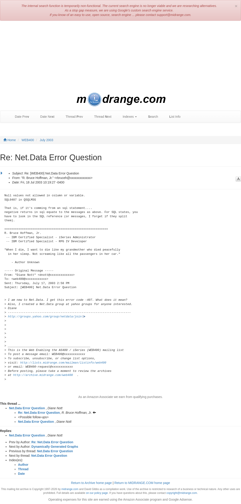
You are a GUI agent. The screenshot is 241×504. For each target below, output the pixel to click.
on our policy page (97, 493)
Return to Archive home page (91, 483)
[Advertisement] (120, 56)
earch (151, 117)
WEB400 (28, 140)
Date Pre (19, 117)
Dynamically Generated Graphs (55, 446)
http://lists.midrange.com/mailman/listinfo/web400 (63, 362)
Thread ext (101, 117)
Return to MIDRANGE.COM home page (142, 483)
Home (9, 140)
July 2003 (46, 140)
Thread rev (72, 117)
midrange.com (69, 489)
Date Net (45, 117)
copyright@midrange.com (182, 493)
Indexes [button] (127, 117)
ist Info (172, 117)
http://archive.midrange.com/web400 (43, 375)
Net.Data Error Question (27, 408)
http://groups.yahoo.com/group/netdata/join (45, 316)
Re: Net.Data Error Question (39, 412)
